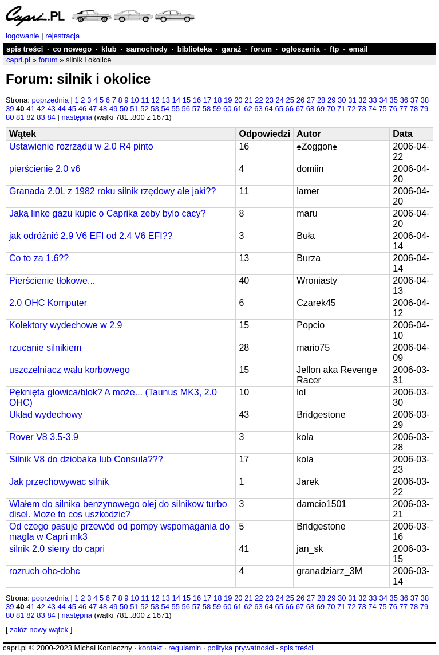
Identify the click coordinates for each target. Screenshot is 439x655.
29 (331, 100)
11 (145, 100)
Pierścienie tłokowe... (52, 280)
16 (197, 100)
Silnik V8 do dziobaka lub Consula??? (86, 459)
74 (372, 108)
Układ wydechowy (45, 414)
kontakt (150, 648)
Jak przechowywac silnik (59, 482)
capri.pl (18, 60)
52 (144, 108)
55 (176, 108)
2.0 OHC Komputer (48, 303)
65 (279, 108)
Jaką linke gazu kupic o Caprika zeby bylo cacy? (107, 213)
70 (331, 108)
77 (404, 108)
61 (238, 108)
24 (280, 100)
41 (30, 108)
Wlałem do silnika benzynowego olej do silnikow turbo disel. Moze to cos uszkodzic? (118, 509)
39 (10, 108)
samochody (147, 49)
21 (248, 100)
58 (207, 108)
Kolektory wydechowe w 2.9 (65, 325)
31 (352, 100)
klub (109, 49)
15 (187, 100)
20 (238, 100)
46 (82, 108)
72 (351, 108)
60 (227, 108)
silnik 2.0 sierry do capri (57, 549)
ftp (334, 49)
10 (134, 100)
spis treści (24, 49)
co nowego (72, 49)
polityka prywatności (240, 648)
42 (41, 108)
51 (134, 108)
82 (30, 117)
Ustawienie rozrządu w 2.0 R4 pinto (81, 146)
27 (311, 100)
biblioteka (194, 49)
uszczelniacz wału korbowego (69, 370)
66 (290, 108)
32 (362, 100)
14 (176, 100)
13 (165, 100)
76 (393, 108)
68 (310, 108)
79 (424, 108)
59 (217, 108)
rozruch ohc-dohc (44, 571)
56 (186, 108)
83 (41, 117)
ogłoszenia (301, 49)
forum (261, 49)
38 (425, 100)
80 (10, 117)
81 (20, 117)
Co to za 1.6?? (39, 258)
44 (61, 108)
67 (300, 108)
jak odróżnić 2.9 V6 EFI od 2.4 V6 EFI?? (91, 236)
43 (51, 108)
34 (383, 100)
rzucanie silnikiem (45, 347)
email (358, 49)
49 (113, 108)
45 (72, 108)
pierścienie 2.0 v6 (45, 169)
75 (382, 108)
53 (155, 108)
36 (404, 100)
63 (258, 108)
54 (165, 108)
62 (248, 108)
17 (207, 100)
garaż (231, 49)
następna (76, 117)
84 (51, 117)
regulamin (184, 648)
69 (321, 108)
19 (228, 100)
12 (155, 100)
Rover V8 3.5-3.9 (43, 437)
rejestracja (62, 36)
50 (124, 108)
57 (196, 108)
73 (362, 108)
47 (93, 108)
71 (341, 108)
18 (217, 100)
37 (414, 100)
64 (268, 108)
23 (269, 100)
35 (394, 100)
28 (321, 100)
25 (290, 100)
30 (342, 100)
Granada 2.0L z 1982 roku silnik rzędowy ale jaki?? (112, 191)
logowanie (22, 36)
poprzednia (50, 100)
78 (414, 108)
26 (300, 100)
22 (259, 100)
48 (103, 108)
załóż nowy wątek (39, 629)
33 (373, 100)
